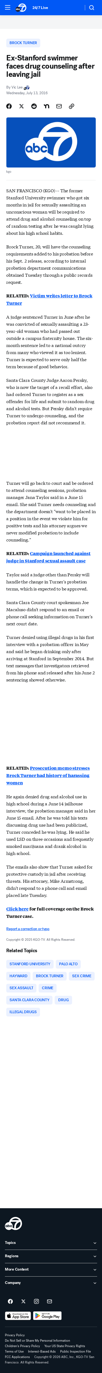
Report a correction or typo (27, 928)
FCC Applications (17, 1357)
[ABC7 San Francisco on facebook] (10, 1301)
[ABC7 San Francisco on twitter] (23, 1301)
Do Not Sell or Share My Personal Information (37, 1340)
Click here (17, 909)
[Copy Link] (71, 106)
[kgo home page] (13, 1223)
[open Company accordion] (51, 1283)
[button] (7, 7)
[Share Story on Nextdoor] (46, 106)
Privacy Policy (15, 1335)
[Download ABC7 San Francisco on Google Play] (47, 1315)
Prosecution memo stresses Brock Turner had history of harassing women (48, 775)
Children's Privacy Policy (22, 1346)
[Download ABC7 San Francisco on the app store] (18, 1315)
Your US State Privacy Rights (64, 1346)
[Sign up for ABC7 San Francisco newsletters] (49, 1301)
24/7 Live (40, 7)
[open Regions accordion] (51, 1256)
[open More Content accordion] (51, 1270)
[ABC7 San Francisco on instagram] (36, 1301)
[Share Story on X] (21, 106)
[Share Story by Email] (59, 106)
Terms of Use (14, 1351)
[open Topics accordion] (51, 1243)
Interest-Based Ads (42, 1351)
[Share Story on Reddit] (34, 106)
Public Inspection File (75, 1351)
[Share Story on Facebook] (9, 106)
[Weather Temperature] (75, 7)
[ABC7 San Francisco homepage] (21, 7)
